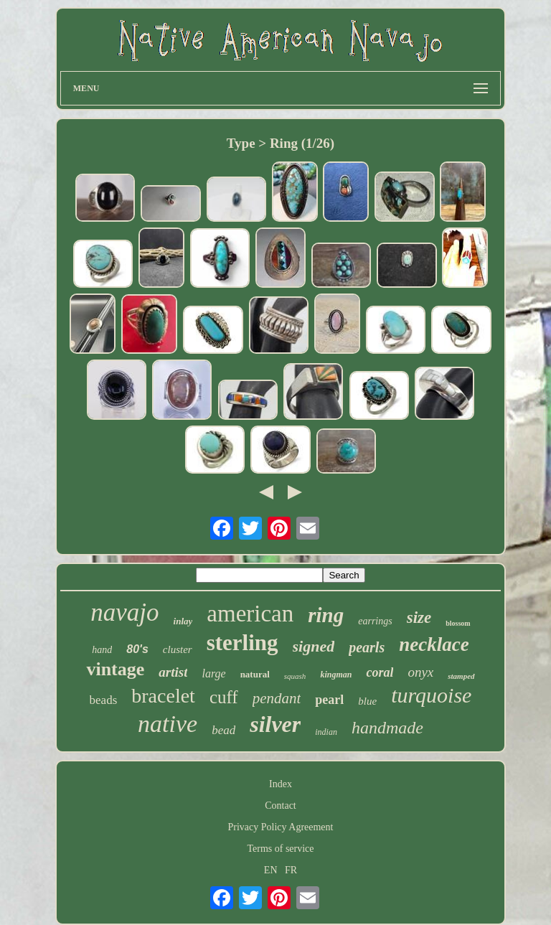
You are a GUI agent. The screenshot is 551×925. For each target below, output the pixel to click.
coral (379, 672)
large (213, 673)
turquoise (431, 695)
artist (173, 672)
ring (326, 615)
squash (295, 676)
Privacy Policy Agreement (281, 827)
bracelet (163, 696)
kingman (336, 675)
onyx (420, 672)
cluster (177, 649)
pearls (367, 647)
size (419, 617)
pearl (329, 699)
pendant (277, 698)
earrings (375, 621)
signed (314, 646)
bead (223, 730)
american (250, 613)
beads (104, 700)
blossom (458, 623)
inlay (183, 621)
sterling (242, 642)
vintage (115, 669)
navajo (124, 612)
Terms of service (280, 848)
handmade (387, 727)
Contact (280, 805)
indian (326, 732)
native (167, 723)
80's (137, 649)
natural (255, 674)
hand (102, 649)
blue (367, 701)
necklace (433, 644)
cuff (223, 697)
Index (280, 784)
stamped (461, 676)
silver (275, 724)
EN (271, 870)
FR (291, 870)
